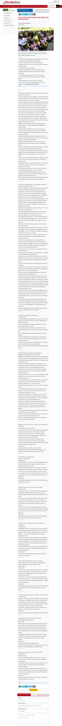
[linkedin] (26, 14)
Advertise (40, 6)
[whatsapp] (22, 14)
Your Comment (22, 708)
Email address (22, 703)
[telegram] (28, 14)
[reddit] (30, 14)
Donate (35, 6)
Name (19, 698)
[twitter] (24, 14)
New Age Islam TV (25, 6)
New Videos (6, 18)
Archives (18, 6)
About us (14, 6)
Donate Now (33, 690)
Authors (9, 6)
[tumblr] (34, 14)
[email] (32, 14)
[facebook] (20, 14)
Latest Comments (7, 20)
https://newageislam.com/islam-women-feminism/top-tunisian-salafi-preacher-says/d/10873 (34, 682)
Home (4, 6)
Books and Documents (8, 25)
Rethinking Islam (7, 13)
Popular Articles (7, 22)
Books (31, 6)
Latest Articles (7, 15)
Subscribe (45, 6)
